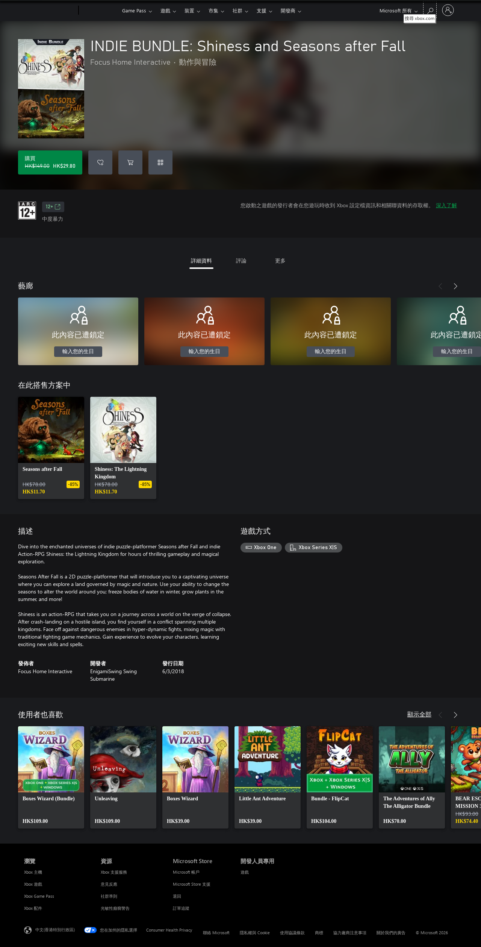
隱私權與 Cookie (255, 932)
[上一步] (440, 286)
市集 (213, 10)
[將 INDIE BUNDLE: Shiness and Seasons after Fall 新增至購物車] (130, 162)
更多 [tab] (280, 260)
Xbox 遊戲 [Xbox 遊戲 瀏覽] (33, 884)
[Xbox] (99, 10)
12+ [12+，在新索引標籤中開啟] (53, 207)
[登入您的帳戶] (448, 10)
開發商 (288, 10)
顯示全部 (419, 714)
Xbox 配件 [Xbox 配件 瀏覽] (33, 908)
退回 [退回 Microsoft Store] (177, 896)
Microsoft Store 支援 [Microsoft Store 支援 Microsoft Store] (191, 884)
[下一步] (455, 286)
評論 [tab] (241, 260)
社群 (237, 10)
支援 (261, 10)
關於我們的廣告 (391, 932)
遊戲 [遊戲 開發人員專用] (244, 872)
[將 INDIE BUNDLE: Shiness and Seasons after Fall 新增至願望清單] (100, 162)
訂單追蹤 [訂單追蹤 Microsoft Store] (181, 908)
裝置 (189, 10)
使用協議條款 (292, 932)
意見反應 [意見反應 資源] (109, 884)
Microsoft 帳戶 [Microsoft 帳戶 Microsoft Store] (186, 872)
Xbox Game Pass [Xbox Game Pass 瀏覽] (39, 896)
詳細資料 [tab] (201, 260)
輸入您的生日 (78, 351)
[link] (51, 448)
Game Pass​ (134, 10)
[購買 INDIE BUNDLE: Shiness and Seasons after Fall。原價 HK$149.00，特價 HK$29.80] (50, 162)
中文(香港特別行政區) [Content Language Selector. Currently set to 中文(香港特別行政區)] (55, 929)
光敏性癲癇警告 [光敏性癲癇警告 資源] (115, 908)
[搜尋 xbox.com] (430, 9)
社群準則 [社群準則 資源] (109, 896)
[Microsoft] (50, 10)
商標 (319, 932)
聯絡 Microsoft (216, 932)
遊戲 (165, 10)
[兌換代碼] (160, 162)
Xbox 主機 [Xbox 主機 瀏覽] (33, 872)
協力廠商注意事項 (349, 932)
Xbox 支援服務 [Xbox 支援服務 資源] (114, 872)
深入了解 (446, 205)
